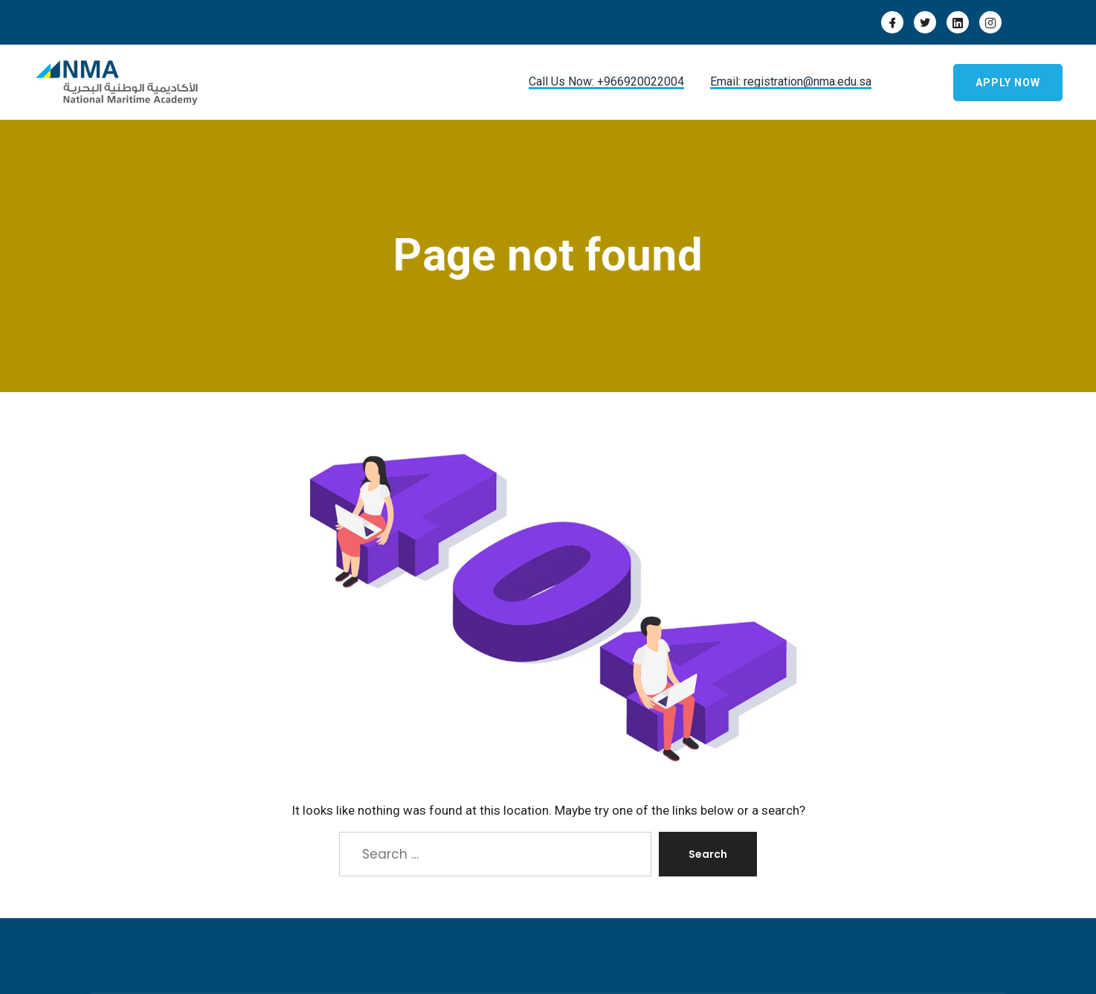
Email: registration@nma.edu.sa (790, 81)
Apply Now (1008, 83)
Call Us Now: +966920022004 (606, 81)
